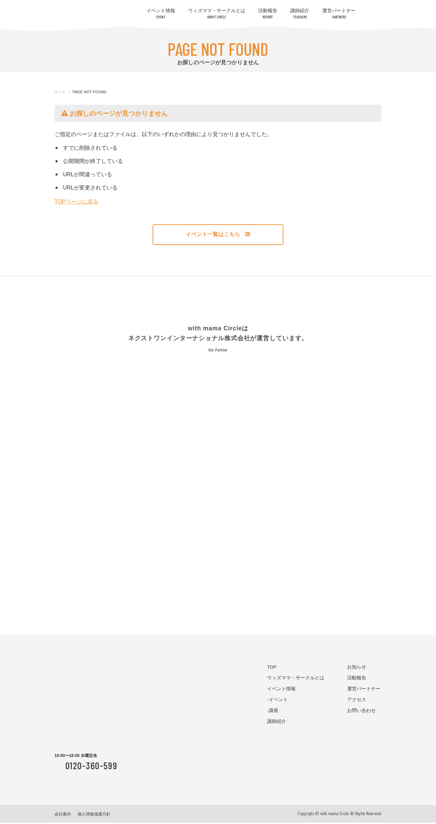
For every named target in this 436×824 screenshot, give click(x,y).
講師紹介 (299, 13)
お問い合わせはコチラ (398, 28)
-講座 (272, 711)
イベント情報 (160, 13)
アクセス (356, 701)
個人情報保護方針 (94, 815)
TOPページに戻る (76, 201)
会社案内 (62, 815)
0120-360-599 (91, 767)
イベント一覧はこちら (218, 235)
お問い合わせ (361, 711)
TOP (272, 668)
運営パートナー (339, 13)
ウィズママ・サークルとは (216, 13)
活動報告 (267, 13)
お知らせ (356, 668)
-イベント (277, 701)
